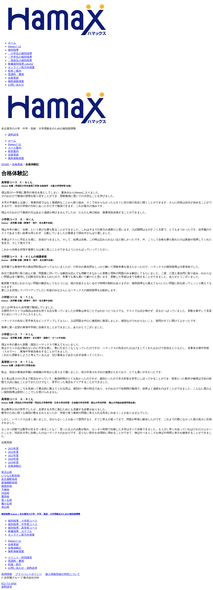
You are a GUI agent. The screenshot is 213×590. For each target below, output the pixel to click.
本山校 (5, 507)
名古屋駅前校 (9, 479)
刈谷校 (5, 493)
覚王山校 (6, 472)
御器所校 (6, 486)
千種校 (5, 489)
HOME (5, 164)
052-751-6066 (8, 583)
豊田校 (5, 496)
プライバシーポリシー (28, 574)
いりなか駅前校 (10, 475)
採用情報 (6, 574)
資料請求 (13, 134)
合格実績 (17, 164)
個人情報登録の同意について (62, 574)
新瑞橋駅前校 (9, 482)
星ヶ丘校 (6, 500)
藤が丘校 (6, 503)
